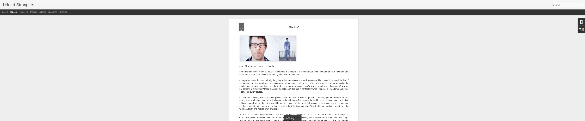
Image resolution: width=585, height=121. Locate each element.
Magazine (23, 12)
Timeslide (63, 12)
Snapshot (52, 12)
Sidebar (42, 12)
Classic (4, 12)
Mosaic (33, 12)
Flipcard (13, 12)
